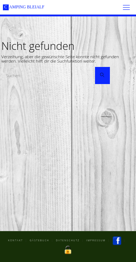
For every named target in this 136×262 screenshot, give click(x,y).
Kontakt (15, 240)
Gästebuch (39, 240)
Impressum (96, 240)
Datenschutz (68, 240)
